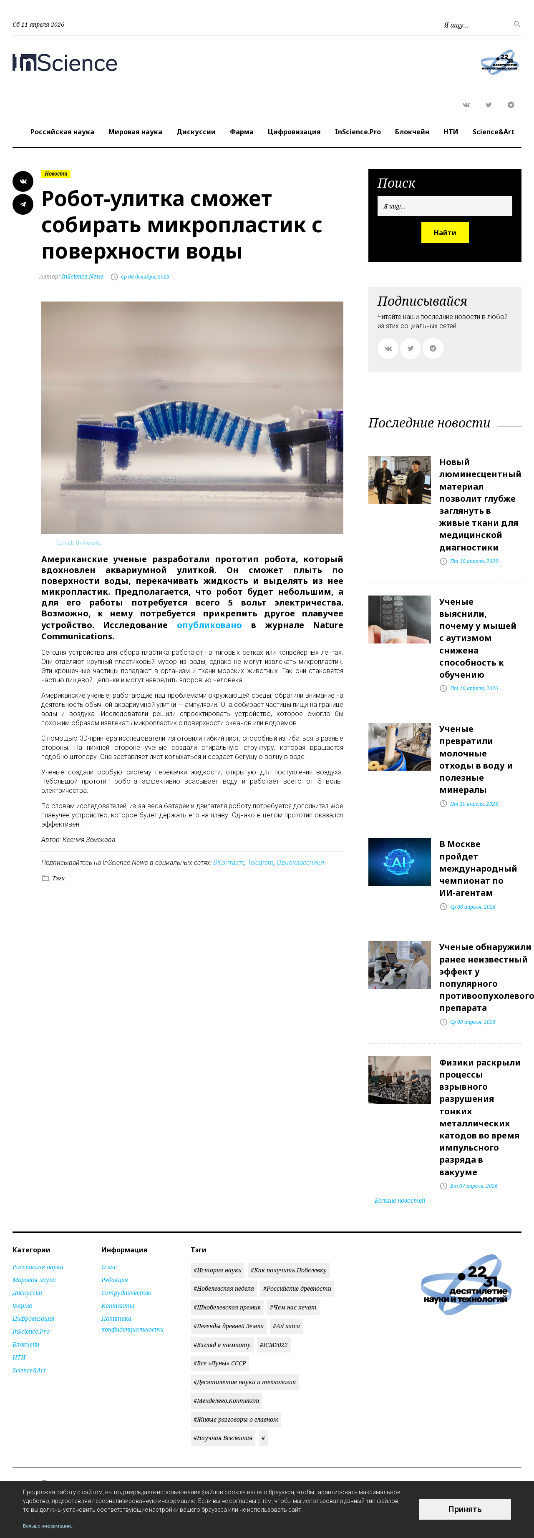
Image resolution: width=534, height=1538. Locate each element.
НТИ (450, 131)
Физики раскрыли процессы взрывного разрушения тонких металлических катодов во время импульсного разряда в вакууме (480, 1067)
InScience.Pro (358, 131)
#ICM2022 (274, 1288)
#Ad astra (286, 1270)
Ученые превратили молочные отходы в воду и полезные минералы (476, 735)
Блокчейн (412, 131)
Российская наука (62, 131)
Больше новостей (400, 1144)
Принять (465, 1509)
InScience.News (73, 276)
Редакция (114, 1223)
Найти (445, 232)
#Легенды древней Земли (229, 1270)
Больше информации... (54, 1525)
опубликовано (209, 624)
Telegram (260, 861)
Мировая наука (135, 131)
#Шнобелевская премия (227, 1251)
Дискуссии (196, 131)
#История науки (218, 1214)
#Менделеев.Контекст (226, 1344)
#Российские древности (297, 1232)
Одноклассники (300, 861)
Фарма (242, 131)
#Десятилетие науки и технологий (245, 1326)
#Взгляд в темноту (222, 1288)
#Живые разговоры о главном (236, 1363)
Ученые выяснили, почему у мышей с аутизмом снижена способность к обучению (477, 622)
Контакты (117, 1249)
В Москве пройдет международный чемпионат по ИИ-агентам (478, 836)
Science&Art (493, 131)
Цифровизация (294, 131)
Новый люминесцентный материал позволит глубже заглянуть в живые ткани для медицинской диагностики (480, 499)
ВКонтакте (228, 861)
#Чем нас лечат (293, 1251)
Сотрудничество (126, 1236)
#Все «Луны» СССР (220, 1307)
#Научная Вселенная (223, 1382)
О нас (109, 1210)
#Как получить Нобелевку (289, 1214)
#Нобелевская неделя (224, 1232)
